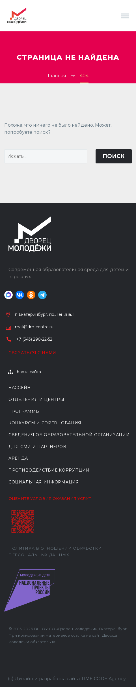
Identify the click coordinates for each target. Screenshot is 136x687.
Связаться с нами (32, 352)
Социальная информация (43, 482)
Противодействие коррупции (49, 470)
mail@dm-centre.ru (34, 326)
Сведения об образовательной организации (68, 434)
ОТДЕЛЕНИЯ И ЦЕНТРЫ (36, 399)
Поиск (114, 156)
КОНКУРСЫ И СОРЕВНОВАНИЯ (44, 422)
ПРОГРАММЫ (24, 411)
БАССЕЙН (19, 387)
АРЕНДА (18, 458)
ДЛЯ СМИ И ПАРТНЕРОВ (37, 446)
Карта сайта (29, 371)
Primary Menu (125, 16)
